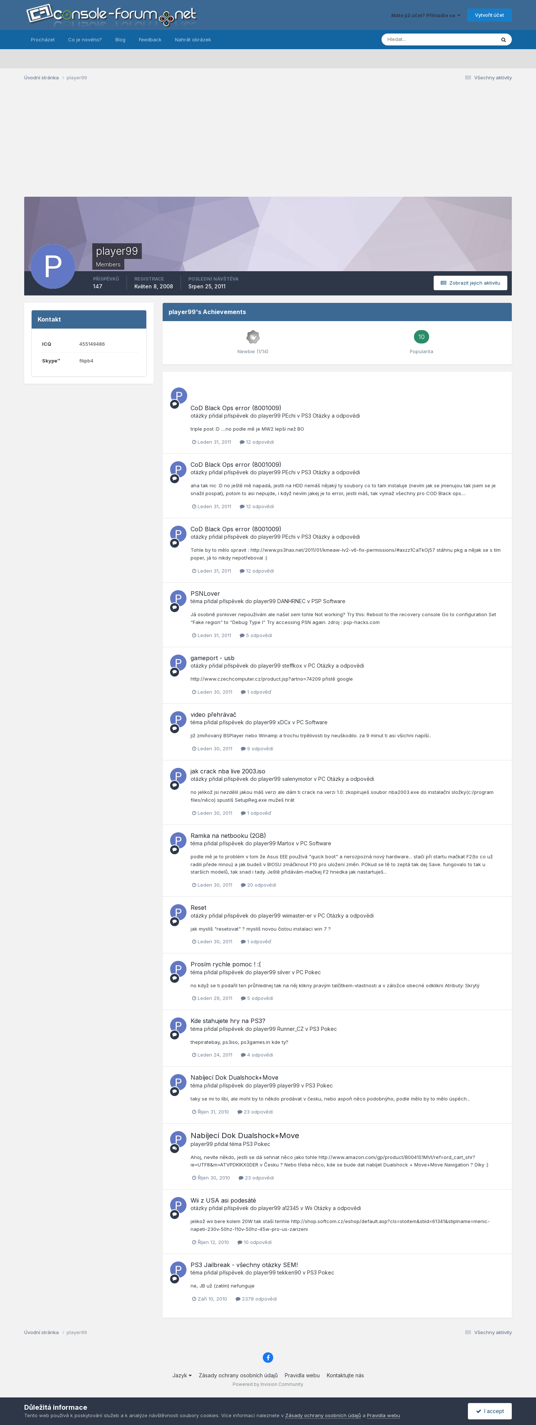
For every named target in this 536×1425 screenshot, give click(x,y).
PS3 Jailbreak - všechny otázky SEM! (244, 1265)
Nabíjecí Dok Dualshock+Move (234, 1077)
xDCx (284, 722)
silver (283, 972)
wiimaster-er (297, 915)
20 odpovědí (258, 885)
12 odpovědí (257, 442)
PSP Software (328, 601)
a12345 (290, 1208)
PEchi (289, 415)
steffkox (292, 665)
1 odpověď (256, 692)
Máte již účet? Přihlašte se (425, 15)
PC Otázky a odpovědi (336, 665)
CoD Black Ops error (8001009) (236, 408)
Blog (120, 39)
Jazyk (182, 1375)
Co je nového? (85, 39)
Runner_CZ (290, 1029)
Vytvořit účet (489, 15)
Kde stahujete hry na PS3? (228, 1021)
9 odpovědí (257, 748)
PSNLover (205, 593)
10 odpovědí (254, 1242)
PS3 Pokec (323, 1029)
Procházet (43, 39)
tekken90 (289, 1272)
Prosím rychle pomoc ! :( (226, 964)
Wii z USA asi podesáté (223, 1200)
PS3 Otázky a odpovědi (331, 415)
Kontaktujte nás (345, 1375)
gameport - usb (212, 658)
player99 (269, 415)
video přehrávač (213, 714)
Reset (198, 907)
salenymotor (297, 779)
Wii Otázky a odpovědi (333, 1208)
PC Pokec (308, 972)
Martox (285, 843)
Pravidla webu (302, 1375)
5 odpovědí (256, 635)
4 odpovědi (257, 1055)
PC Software (312, 722)
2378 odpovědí (256, 1299)
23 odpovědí (255, 1112)
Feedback (150, 39)
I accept (490, 1411)
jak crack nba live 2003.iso (228, 771)
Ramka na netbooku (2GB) (228, 835)
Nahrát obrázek (193, 39)
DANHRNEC (291, 601)
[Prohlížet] (420, 39)
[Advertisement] (268, 144)
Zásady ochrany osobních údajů (238, 1375)
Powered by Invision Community (268, 1384)
